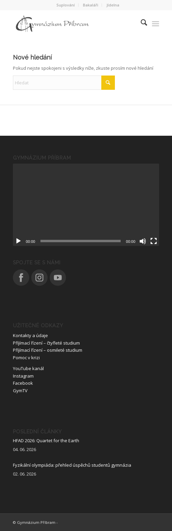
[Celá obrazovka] (153, 241)
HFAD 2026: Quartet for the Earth (46, 440)
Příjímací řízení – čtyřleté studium (46, 343)
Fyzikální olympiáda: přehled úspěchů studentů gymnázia (72, 465)
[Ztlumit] (142, 241)
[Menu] (155, 23)
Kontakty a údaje (30, 335)
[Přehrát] (18, 241)
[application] (86, 205)
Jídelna (112, 4)
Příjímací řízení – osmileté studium (47, 350)
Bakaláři (90, 4)
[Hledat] (140, 23)
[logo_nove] (71, 23)
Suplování (65, 4)
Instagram (23, 376)
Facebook (23, 383)
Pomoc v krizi (26, 357)
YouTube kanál (28, 368)
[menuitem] (66, 5)
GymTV (20, 390)
